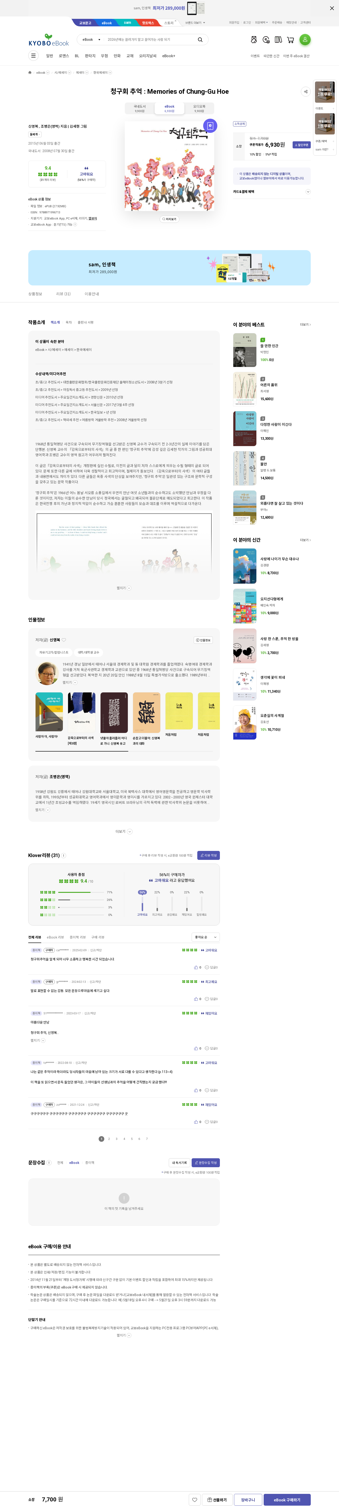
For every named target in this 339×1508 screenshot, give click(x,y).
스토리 (169, 23)
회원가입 (234, 22)
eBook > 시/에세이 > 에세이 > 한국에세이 (63, 350)
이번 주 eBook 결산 (296, 56)
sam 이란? (321, 149)
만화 (117, 56)
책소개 (55, 322)
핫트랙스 (148, 23)
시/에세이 (60, 72)
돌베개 (34, 134)
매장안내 (291, 22)
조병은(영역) (50, 126)
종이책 (89, 1162)
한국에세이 (100, 72)
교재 (129, 56)
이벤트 (255, 56)
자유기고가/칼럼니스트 (54, 652)
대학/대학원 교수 (88, 652)
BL (77, 56)
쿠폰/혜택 (321, 141)
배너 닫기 (332, 8)
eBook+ (168, 56)
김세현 (75, 126)
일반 (49, 56)
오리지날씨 (148, 56)
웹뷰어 (93, 218)
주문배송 (277, 22)
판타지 (90, 56)
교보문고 (85, 23)
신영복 (33, 126)
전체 (60, 1162)
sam (127, 22)
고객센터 (305, 22)
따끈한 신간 (271, 56)
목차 (69, 322)
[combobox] (90, 39)
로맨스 (64, 56)
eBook (107, 23)
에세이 (80, 72)
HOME (30, 72)
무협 (104, 56)
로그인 (247, 22)
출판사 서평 (86, 322)
